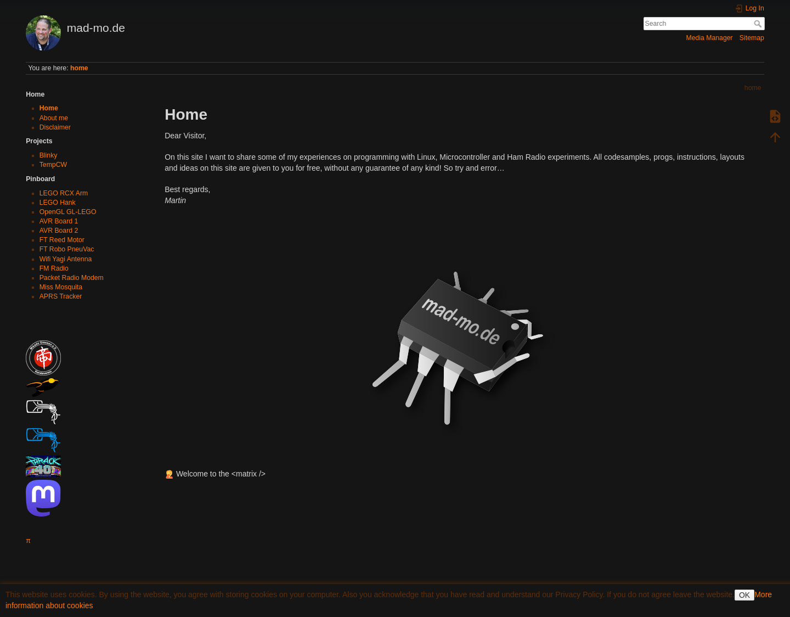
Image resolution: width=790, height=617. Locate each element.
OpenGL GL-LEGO (68, 212)
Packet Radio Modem (72, 278)
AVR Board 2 (59, 230)
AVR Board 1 (59, 221)
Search (759, 23)
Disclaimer (55, 127)
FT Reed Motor (62, 240)
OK (744, 595)
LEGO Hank (58, 202)
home (79, 68)
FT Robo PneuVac (67, 249)
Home (49, 108)
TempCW (53, 165)
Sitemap (752, 38)
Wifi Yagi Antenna (66, 259)
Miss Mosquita (61, 287)
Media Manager (709, 38)
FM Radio (54, 268)
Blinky (49, 155)
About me (54, 118)
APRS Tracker (61, 296)
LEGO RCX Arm (64, 193)
